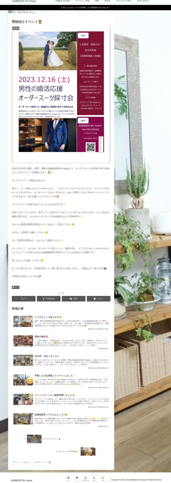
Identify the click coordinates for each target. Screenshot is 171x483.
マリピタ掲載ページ (155, 46)
